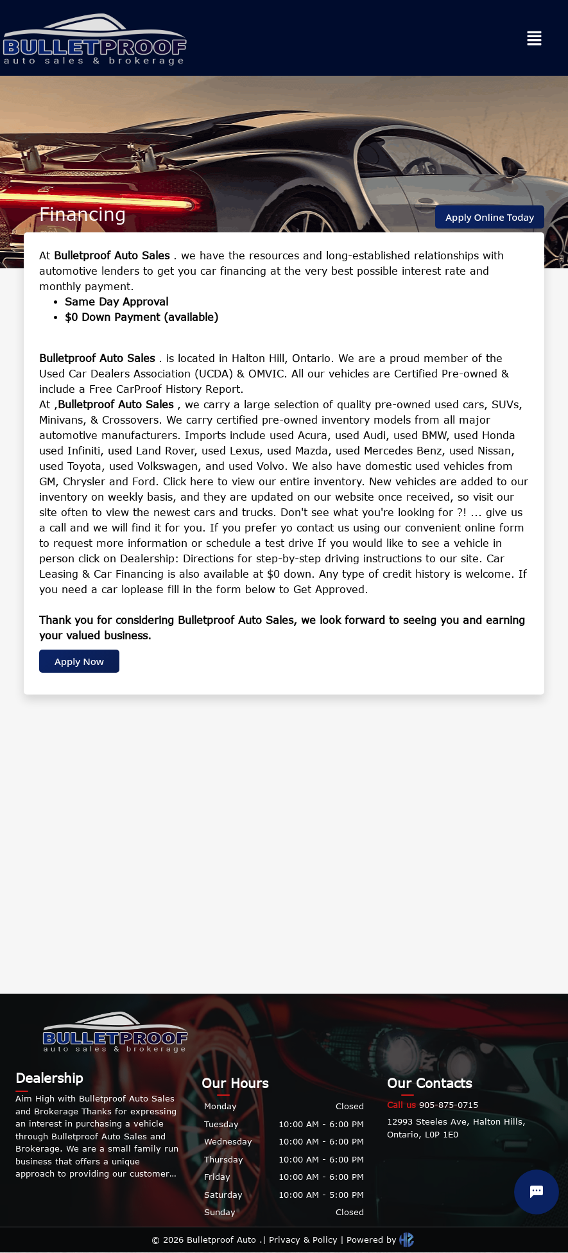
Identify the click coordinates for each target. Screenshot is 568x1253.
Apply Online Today (489, 217)
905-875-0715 (432, 1105)
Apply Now (79, 661)
